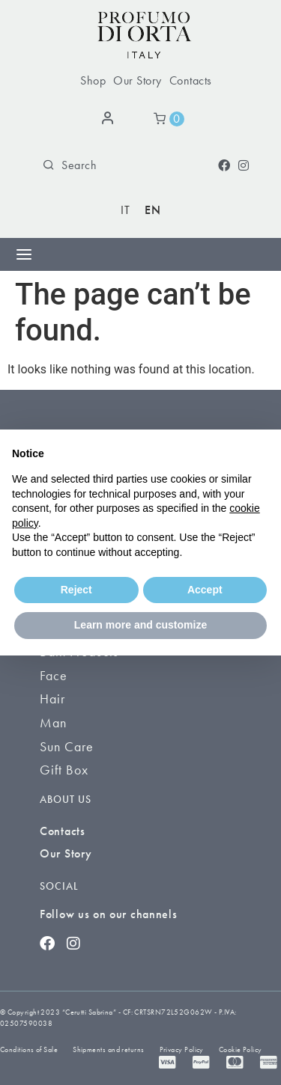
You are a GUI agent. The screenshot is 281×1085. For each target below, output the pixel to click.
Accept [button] (205, 590)
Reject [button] (76, 590)
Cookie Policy (240, 1049)
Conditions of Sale (29, 1049)
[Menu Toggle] (24, 254)
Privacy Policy (182, 1049)
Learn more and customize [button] (140, 625)
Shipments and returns (108, 1049)
